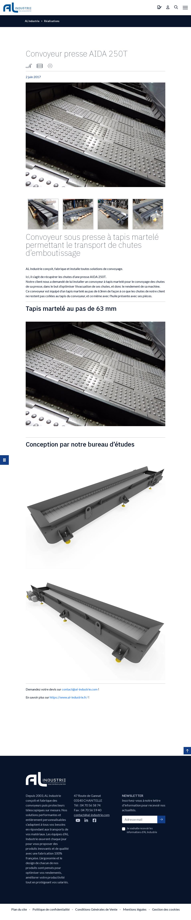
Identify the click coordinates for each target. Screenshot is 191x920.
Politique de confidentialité (51, 909)
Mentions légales (134, 909)
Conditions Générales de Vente (96, 909)
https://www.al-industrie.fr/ (69, 697)
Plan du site (19, 909)
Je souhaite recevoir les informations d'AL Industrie (142, 830)
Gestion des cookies (166, 909)
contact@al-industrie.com (80, 689)
